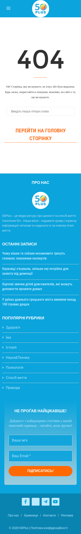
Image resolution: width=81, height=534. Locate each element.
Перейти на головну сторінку (41, 134)
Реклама (67, 515)
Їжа (8, 337)
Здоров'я (13, 327)
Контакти (49, 515)
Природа (13, 388)
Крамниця (31, 515)
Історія (11, 347)
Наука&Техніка (17, 357)
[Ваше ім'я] (40, 440)
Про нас (13, 515)
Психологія (14, 367)
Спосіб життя (16, 378)
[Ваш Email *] (40, 456)
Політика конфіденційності (49, 528)
